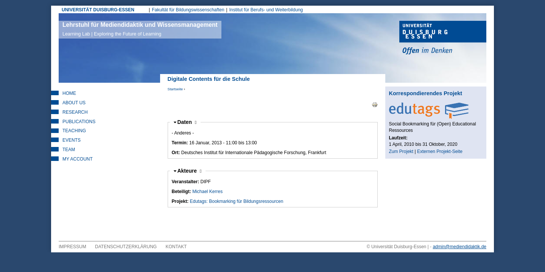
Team (68, 149)
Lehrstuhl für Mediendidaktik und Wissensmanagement (140, 29)
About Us (74, 102)
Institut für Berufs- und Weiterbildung (266, 9)
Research (75, 112)
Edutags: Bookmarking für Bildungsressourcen (236, 201)
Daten (187, 122)
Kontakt (176, 246)
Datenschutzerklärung (126, 246)
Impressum (72, 246)
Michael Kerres (207, 191)
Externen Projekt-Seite (439, 151)
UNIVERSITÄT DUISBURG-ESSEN (98, 9)
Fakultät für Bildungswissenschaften (188, 9)
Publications (78, 121)
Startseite (175, 89)
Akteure (190, 171)
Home (69, 93)
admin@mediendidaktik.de (459, 246)
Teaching (74, 130)
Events (71, 140)
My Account (77, 159)
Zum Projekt (401, 151)
